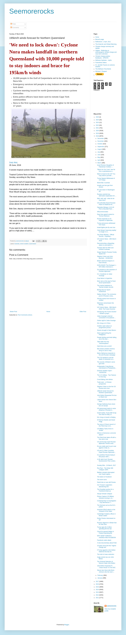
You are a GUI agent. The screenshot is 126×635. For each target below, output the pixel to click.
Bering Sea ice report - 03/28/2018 (104, 290)
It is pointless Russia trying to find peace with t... (106, 455)
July (98, 152)
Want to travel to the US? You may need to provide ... (106, 174)
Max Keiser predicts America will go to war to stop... (106, 349)
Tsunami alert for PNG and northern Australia (105, 248)
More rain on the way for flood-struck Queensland (106, 282)
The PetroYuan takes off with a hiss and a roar (106, 438)
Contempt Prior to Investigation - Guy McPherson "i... (106, 501)
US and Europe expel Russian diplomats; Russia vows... (106, 442)
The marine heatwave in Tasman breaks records (105, 286)
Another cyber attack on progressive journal (104, 326)
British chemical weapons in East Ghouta (105, 261)
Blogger (66, 624)
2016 (97, 584)
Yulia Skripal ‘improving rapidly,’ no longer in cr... (106, 231)
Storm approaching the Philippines (104, 333)
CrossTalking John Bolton (105, 379)
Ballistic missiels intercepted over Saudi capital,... (105, 473)
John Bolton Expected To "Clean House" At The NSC (106, 566)
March (99, 163)
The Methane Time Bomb (103, 69)
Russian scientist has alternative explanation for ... (106, 195)
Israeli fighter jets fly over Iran (106, 227)
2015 (97, 587)
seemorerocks (111, 606)
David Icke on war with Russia (106, 482)
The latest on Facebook (104, 477)
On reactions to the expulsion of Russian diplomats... (107, 270)
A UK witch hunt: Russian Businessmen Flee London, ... (106, 461)
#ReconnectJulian (102, 212)
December (100, 138)
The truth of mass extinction (105, 554)
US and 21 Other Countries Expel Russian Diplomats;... (106, 451)
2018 (97, 136)
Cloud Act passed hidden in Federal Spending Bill (105, 532)
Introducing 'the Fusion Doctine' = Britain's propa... (106, 312)
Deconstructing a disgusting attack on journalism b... (105, 244)
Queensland (32, 243)
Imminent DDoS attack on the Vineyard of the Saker (106, 510)
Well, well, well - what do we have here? (105, 199)
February (100, 575)
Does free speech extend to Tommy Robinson (105, 215)
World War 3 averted (103, 183)
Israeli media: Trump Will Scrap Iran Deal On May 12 (106, 413)
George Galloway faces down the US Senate (106, 404)
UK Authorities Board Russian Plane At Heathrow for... (106, 203)
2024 (97, 120)
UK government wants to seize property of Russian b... (106, 409)
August (99, 149)
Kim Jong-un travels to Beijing (106, 417)
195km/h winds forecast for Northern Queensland (105, 391)
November (100, 141)
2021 (97, 128)
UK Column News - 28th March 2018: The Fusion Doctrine (106, 308)
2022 (97, 125)
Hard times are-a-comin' (104, 346)
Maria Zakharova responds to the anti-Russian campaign (106, 354)
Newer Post (13, 311)
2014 (97, 589)
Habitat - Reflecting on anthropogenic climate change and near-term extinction (106, 52)
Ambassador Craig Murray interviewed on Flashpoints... (106, 367)
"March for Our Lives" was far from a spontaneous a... (106, 170)
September (101, 146)
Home (48, 311)
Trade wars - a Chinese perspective (104, 383)
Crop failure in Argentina (104, 278)
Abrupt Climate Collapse (104, 494)
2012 (97, 595)
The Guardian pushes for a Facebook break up (105, 490)
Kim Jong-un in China (103, 323)
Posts (13, 24)
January (100, 578)
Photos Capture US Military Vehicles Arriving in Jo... (105, 497)
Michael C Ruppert (101, 71)
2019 (97, 133)
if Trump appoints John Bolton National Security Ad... (106, 550)
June (99, 155)
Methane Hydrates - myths (103, 60)
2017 (97, 581)
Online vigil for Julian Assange (106, 320)
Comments (15, 27)
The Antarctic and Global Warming (105, 44)
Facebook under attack (104, 540)
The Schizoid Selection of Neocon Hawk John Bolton (106, 562)
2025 (97, 117)
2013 (97, 592)
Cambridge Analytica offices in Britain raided (106, 514)
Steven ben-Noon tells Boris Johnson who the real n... (105, 571)
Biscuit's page (99, 39)
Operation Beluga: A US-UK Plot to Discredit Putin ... (105, 208)
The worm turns (102, 479)
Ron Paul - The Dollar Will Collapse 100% (105, 469)
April (99, 160)
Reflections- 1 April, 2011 (103, 42)
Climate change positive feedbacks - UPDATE (102, 57)
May (98, 157)
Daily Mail (13, 163)
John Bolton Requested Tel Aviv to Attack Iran (107, 396)
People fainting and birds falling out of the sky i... (106, 338)
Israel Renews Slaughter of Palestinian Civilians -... (105, 166)
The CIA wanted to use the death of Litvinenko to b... (105, 358)
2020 (97, 130)
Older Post (83, 311)
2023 (97, 122)
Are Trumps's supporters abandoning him (104, 485)
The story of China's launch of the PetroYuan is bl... (106, 425)
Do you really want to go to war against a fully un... (106, 447)
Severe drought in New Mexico (106, 330)
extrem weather (24, 243)
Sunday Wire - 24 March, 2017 (106, 465)
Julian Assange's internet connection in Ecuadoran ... (106, 317)
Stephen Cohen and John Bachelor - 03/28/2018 (105, 257)
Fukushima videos (101, 62)
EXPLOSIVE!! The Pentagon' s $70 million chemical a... (106, 266)
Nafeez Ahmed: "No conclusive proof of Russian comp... (106, 295)
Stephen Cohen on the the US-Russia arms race (106, 387)
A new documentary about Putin (107, 543)
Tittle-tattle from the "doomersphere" (103, 342)
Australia (16, 243)
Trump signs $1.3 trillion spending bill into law (104, 528)
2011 (97, 597)
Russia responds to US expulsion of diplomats (105, 219)
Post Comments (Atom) (25, 315)
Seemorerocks (31, 11)
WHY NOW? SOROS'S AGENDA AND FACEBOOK (106, 536)
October (100, 144)
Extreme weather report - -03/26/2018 (104, 371)
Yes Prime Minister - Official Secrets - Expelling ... (105, 235)
